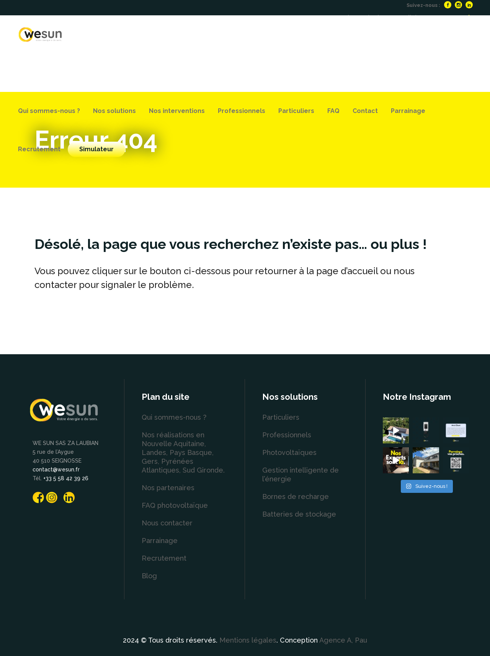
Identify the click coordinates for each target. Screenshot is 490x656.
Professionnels (286, 435)
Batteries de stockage (299, 514)
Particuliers (280, 417)
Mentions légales (247, 640)
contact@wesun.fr (56, 469)
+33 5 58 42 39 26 (65, 478)
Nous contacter (167, 523)
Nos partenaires (168, 488)
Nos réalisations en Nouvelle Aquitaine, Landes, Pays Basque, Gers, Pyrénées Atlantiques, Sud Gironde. (183, 452)
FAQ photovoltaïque (175, 505)
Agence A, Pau (343, 640)
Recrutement (164, 558)
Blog (149, 576)
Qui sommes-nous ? (174, 417)
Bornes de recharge (295, 496)
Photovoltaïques (289, 452)
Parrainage (160, 541)
